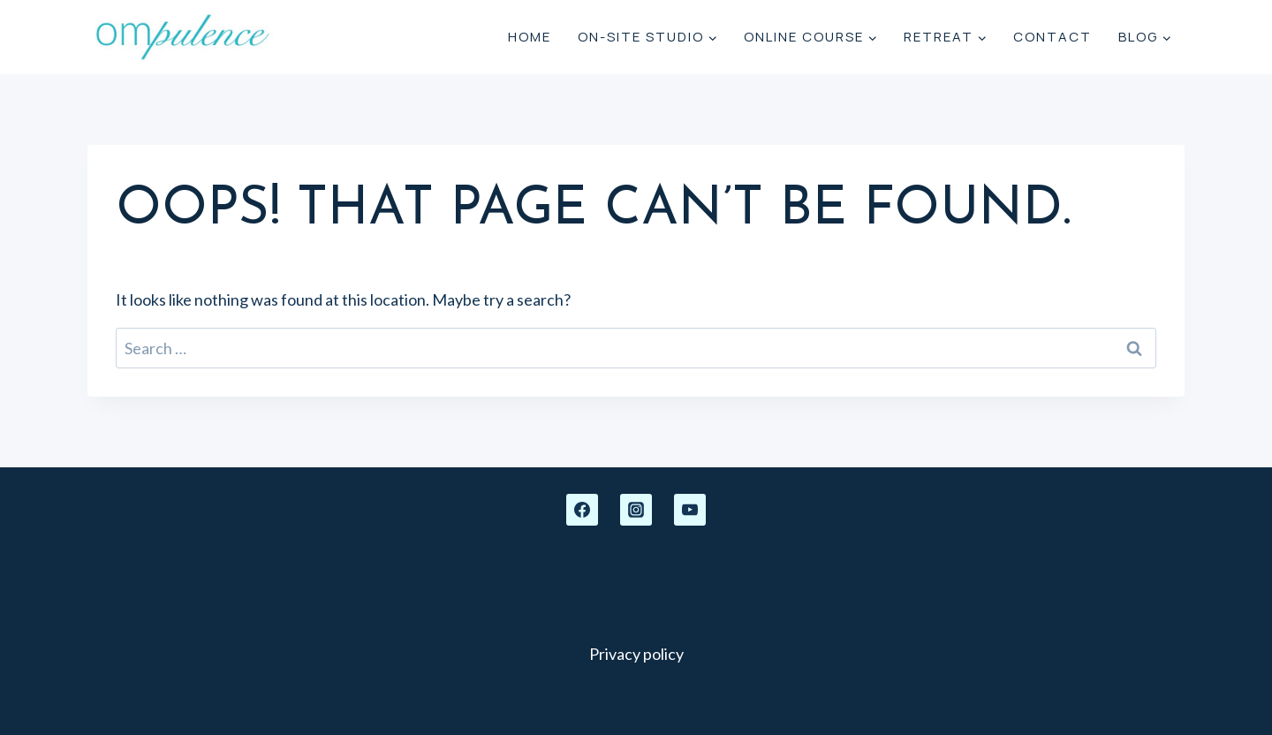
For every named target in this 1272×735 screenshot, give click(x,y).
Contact (1052, 36)
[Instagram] (636, 510)
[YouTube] (690, 510)
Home (529, 36)
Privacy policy (636, 653)
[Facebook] (582, 510)
